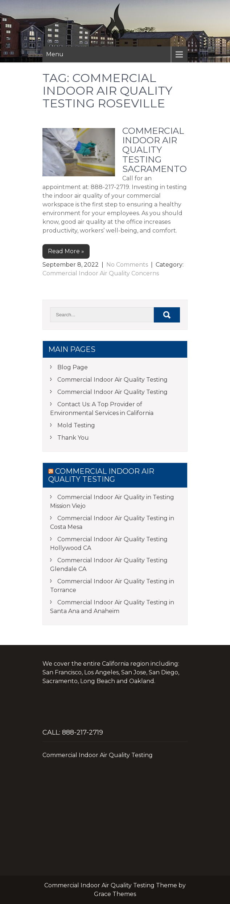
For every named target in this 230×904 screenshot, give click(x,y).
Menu (54, 54)
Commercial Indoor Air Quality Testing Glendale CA (109, 564)
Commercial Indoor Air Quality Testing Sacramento (154, 150)
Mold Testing (76, 425)
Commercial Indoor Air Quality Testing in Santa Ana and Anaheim (112, 607)
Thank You (73, 437)
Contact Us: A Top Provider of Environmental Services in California (101, 408)
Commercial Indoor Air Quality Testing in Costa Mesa (112, 522)
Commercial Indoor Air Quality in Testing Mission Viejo (112, 501)
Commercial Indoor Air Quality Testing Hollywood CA (109, 543)
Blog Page (72, 367)
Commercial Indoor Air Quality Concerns (100, 273)
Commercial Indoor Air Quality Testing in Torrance (112, 585)
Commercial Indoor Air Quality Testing (112, 379)
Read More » (66, 251)
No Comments (127, 264)
